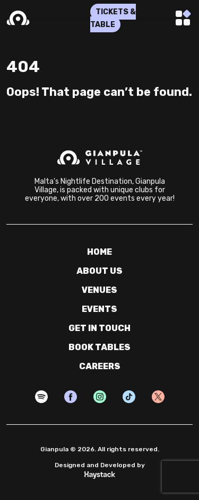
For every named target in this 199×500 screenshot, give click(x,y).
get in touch (99, 328)
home (99, 252)
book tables (99, 347)
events (99, 309)
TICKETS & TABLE (113, 18)
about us (99, 271)
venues (99, 290)
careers (99, 366)
